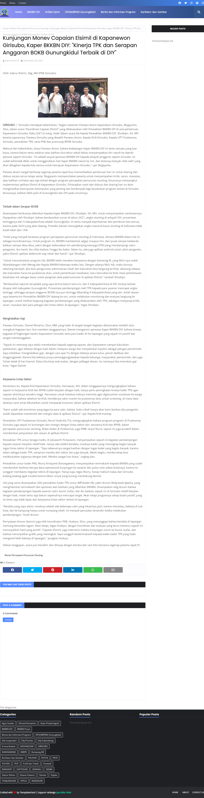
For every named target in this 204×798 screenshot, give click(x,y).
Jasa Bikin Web (63, 792)
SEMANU (36, 769)
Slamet (42, 775)
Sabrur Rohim (8, 775)
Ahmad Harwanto (27, 723)
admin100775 (12, 60)
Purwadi (47, 763)
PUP (16, 763)
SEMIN (49, 769)
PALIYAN (32, 757)
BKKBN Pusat (23, 729)
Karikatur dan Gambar (13, 757)
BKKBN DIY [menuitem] (33, 12)
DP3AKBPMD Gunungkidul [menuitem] (80, 12)
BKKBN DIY (7, 729)
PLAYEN (6, 763)
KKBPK (24, 752)
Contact (22, 2)
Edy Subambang (46, 740)
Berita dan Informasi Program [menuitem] (118, 12)
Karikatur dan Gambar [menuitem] (154, 12)
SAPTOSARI (22, 769)
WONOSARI (37, 780)
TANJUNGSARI (9, 780)
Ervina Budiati (8, 746)
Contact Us (198, 792)
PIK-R (55, 757)
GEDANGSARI (26, 746)
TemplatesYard (27, 792)
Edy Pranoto (27, 740)
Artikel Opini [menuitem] (52, 12)
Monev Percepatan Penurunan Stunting (29, 28)
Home (3, 2)
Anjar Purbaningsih (49, 723)
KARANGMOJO (9, 752)
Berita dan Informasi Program (16, 734)
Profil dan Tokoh (31, 763)
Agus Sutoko (8, 723)
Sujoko (54, 775)
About (12, 2)
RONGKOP (7, 769)
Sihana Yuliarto (27, 775)
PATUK (44, 757)
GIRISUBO (43, 746)
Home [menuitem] (18, 12)
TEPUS (23, 780)
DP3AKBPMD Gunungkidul (48, 734)
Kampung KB (38, 752)
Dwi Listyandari (9, 740)
